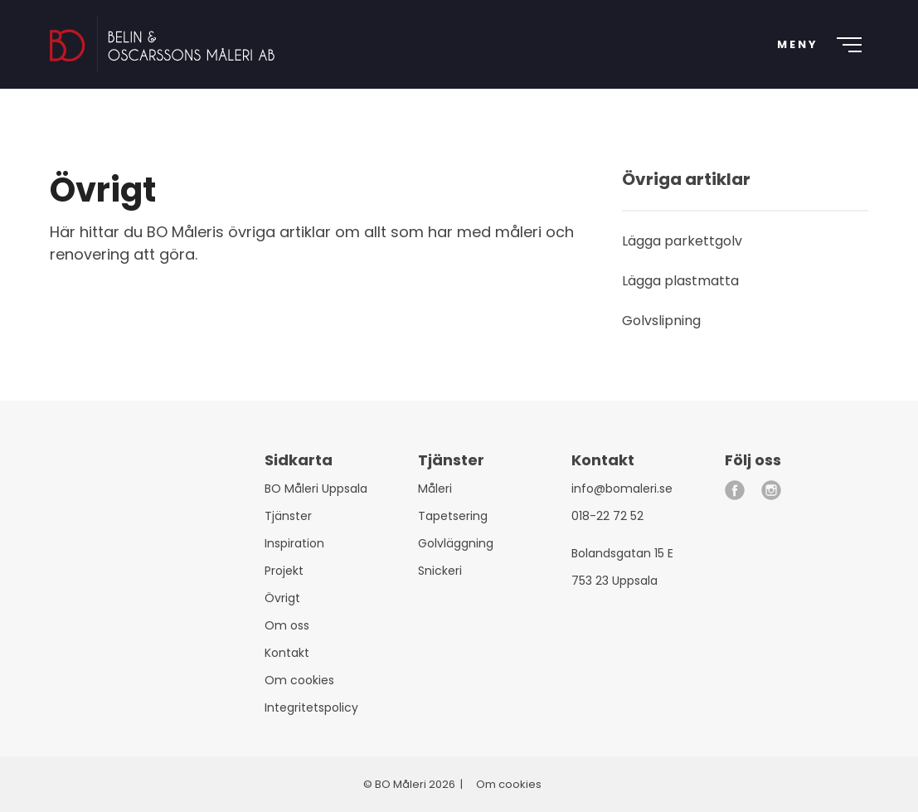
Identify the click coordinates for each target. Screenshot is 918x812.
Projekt (284, 570)
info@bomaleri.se (622, 488)
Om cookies (299, 680)
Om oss (287, 625)
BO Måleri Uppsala (316, 488)
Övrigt (282, 598)
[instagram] (771, 490)
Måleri (435, 488)
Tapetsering (453, 516)
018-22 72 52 (607, 516)
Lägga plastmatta (680, 280)
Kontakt (287, 652)
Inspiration (294, 543)
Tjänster (288, 516)
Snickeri (440, 570)
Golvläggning (455, 543)
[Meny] (813, 50)
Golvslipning (661, 320)
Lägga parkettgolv (682, 240)
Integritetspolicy (311, 707)
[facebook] (735, 490)
